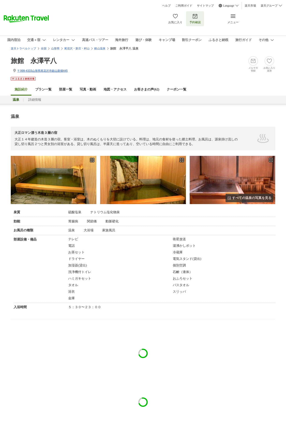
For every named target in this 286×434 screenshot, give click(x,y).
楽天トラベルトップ (23, 48)
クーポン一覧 (176, 89)
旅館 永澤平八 (34, 60)
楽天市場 (250, 5)
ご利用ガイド (183, 5)
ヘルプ (166, 5)
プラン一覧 (43, 89)
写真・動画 (88, 89)
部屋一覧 (65, 89)
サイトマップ (205, 5)
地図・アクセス (115, 89)
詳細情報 (34, 99)
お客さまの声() (146, 89)
